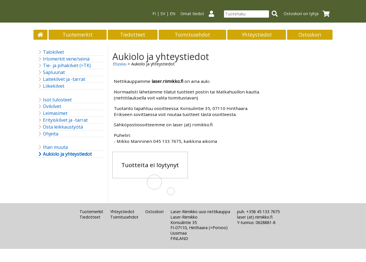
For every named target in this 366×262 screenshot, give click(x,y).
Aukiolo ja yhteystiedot (64, 154)
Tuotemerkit (78, 34)
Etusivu (119, 64)
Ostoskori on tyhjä (308, 13)
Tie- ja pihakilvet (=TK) (64, 66)
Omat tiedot (199, 13)
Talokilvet (50, 52)
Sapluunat (51, 72)
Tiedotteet (132, 34)
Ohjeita (47, 134)
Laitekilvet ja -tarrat (61, 79)
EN (172, 13)
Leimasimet (52, 113)
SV (162, 13)
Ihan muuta (52, 147)
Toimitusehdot (192, 34)
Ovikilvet (49, 106)
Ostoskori (310, 34)
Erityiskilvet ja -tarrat (62, 120)
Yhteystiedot (257, 34)
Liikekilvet (50, 86)
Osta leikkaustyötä (60, 127)
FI (154, 13)
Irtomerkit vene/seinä (63, 59)
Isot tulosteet (54, 100)
